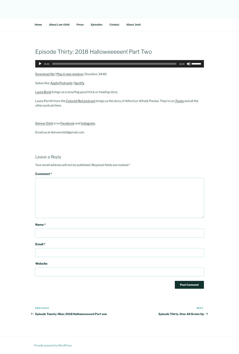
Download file (44, 74)
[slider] (114, 64)
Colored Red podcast (80, 101)
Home (38, 24)
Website (41, 263)
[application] (119, 64)
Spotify (79, 83)
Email (40, 244)
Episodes (96, 24)
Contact (114, 24)
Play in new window (69, 74)
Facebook (67, 123)
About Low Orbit (59, 24)
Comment (43, 174)
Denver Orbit (44, 123)
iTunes (179, 101)
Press (80, 24)
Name (40, 224)
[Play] (40, 64)
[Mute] (188, 64)
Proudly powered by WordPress (53, 345)
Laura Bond (43, 92)
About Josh (133, 24)
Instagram (88, 123)
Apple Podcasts (61, 83)
